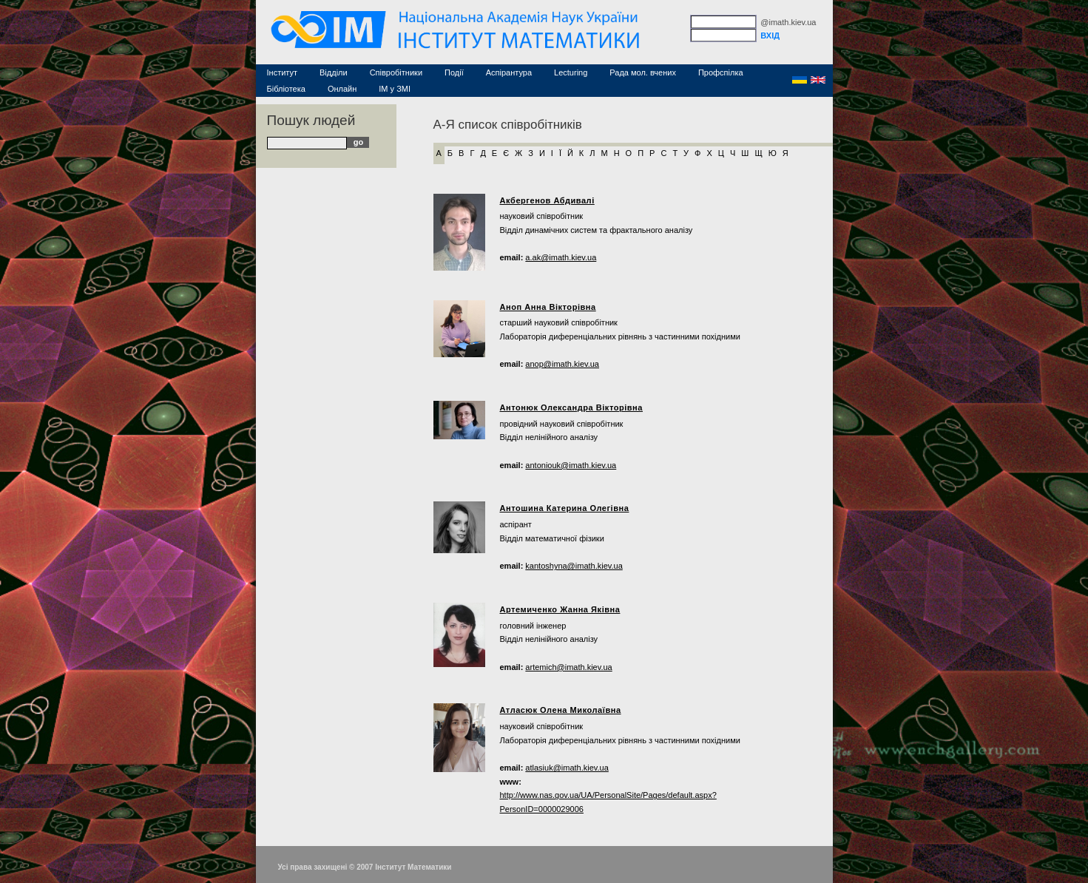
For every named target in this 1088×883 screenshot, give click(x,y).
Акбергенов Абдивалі (547, 200)
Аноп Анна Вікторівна (548, 306)
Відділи (334, 72)
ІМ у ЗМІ (394, 88)
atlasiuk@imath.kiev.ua (566, 767)
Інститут (282, 72)
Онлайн (342, 88)
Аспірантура (509, 72)
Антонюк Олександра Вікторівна (571, 407)
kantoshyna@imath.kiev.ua (573, 565)
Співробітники (396, 72)
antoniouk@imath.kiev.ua (570, 465)
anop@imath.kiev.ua (562, 363)
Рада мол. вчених (642, 72)
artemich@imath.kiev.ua (568, 667)
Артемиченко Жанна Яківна (560, 609)
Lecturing (570, 72)
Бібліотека (286, 88)
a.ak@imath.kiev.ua (560, 257)
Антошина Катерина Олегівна (564, 508)
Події (454, 72)
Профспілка (720, 72)
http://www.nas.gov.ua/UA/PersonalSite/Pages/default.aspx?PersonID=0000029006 (608, 802)
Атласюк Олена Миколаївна (560, 710)
